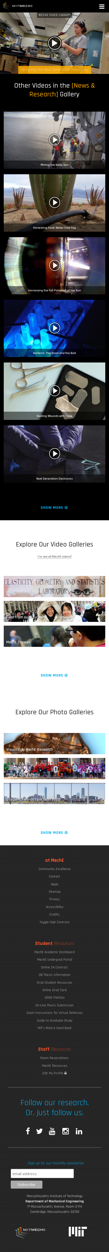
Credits (54, 914)
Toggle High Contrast (55, 922)
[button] (102, 7)
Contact (54, 876)
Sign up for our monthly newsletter (56, 1163)
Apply (54, 884)
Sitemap (55, 892)
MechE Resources (54, 1066)
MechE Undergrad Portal (54, 959)
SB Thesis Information (54, 975)
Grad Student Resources (54, 982)
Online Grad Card (54, 990)
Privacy (54, 899)
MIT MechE (17, 6)
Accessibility (54, 907)
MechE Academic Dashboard (54, 952)
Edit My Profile (54, 1073)
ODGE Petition (55, 997)
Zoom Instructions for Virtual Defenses (54, 1013)
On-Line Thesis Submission (54, 1005)
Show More (54, 507)
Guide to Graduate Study (54, 1020)
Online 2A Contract (54, 967)
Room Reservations (54, 1058)
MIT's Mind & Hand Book (55, 1028)
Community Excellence (55, 869)
